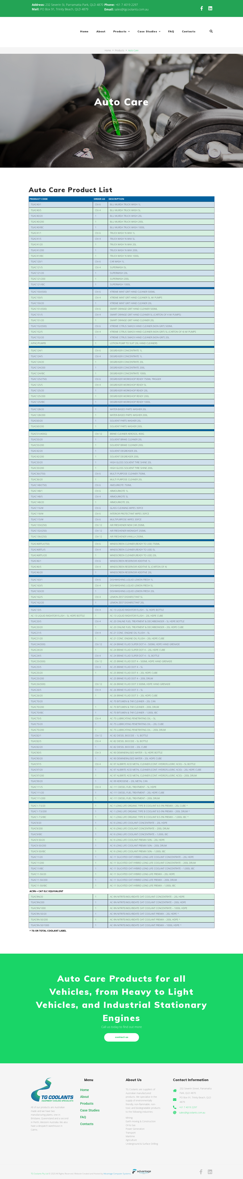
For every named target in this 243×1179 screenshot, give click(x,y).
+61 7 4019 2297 (126, 5)
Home (108, 50)
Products (119, 50)
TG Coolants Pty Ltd (39, 1173)
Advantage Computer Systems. (128, 1173)
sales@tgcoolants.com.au (131, 9)
